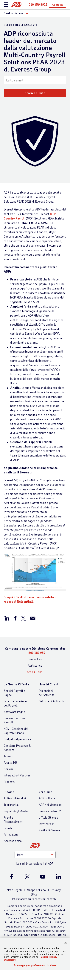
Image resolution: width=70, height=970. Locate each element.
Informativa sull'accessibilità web (34, 899)
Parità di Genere (49, 830)
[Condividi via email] (33, 618)
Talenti (8, 756)
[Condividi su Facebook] (15, 618)
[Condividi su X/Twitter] (23, 618)
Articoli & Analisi (15, 798)
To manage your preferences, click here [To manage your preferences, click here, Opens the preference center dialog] (35, 965)
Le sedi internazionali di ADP (35, 863)
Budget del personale (17, 739)
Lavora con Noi (48, 811)
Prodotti (9, 781)
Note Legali (14, 890)
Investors (45, 824)
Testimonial (11, 804)
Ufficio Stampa (48, 817)
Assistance (35, 665)
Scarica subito (35, 93)
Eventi (8, 828)
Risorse (9, 792)
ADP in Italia (47, 798)
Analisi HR (10, 762)
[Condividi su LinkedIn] (7, 618)
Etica (34, 894)
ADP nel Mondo (48, 804)
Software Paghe (14, 711)
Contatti (57, 4)
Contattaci (35, 659)
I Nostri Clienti (49, 684)
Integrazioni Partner (17, 775)
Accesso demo (13, 840)
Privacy (56, 890)
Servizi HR (10, 769)
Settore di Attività (51, 701)
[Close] (65, 943)
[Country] (35, 854)
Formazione (11, 834)
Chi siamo (45, 792)
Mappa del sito (36, 890)
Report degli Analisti (17, 811)
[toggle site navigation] (6, 5)
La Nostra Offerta (16, 684)
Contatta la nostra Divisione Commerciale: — (35, 650)
